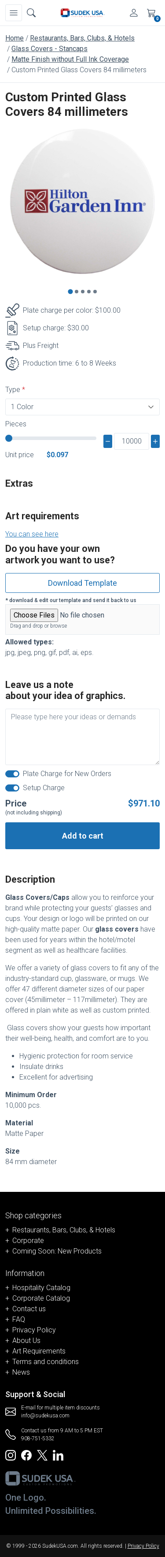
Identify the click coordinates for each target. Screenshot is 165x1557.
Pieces (15, 424)
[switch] (12, 773)
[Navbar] (13, 12)
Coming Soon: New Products (57, 1251)
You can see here (32, 534)
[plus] (155, 441)
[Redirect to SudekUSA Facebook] (26, 1454)
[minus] (107, 441)
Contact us (29, 1309)
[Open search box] (31, 12)
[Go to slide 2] (76, 291)
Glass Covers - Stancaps (49, 48)
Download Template (82, 583)
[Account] (133, 12)
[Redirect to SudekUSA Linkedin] (58, 1454)
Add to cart (82, 835)
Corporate (28, 1240)
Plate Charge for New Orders (67, 773)
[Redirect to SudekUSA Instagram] (10, 1454)
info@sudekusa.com (45, 1416)
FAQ (18, 1319)
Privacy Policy (34, 1330)
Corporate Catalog (41, 1298)
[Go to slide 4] (89, 291)
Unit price (19, 455)
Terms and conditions (45, 1361)
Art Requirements (39, 1351)
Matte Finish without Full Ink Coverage (70, 59)
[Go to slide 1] (70, 291)
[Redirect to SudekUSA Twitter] (42, 1454)
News (21, 1372)
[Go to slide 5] (95, 291)
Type (12, 389)
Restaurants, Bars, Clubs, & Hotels (82, 38)
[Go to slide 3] (82, 291)
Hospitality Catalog (41, 1287)
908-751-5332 (38, 1438)
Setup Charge (44, 788)
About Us (26, 1340)
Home (14, 38)
